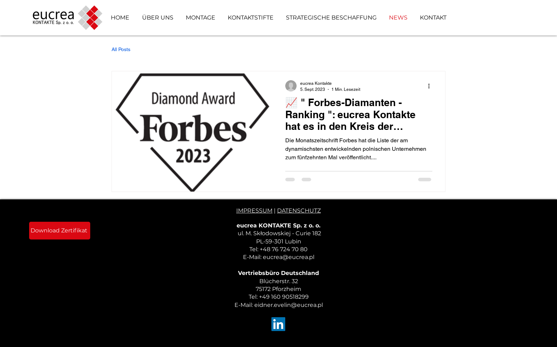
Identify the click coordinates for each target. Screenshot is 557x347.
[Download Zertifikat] (59, 230)
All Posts (121, 49)
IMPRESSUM (254, 210)
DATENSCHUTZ (299, 210)
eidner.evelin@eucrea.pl (288, 305)
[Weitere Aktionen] (431, 86)
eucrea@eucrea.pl (288, 257)
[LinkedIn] (278, 324)
